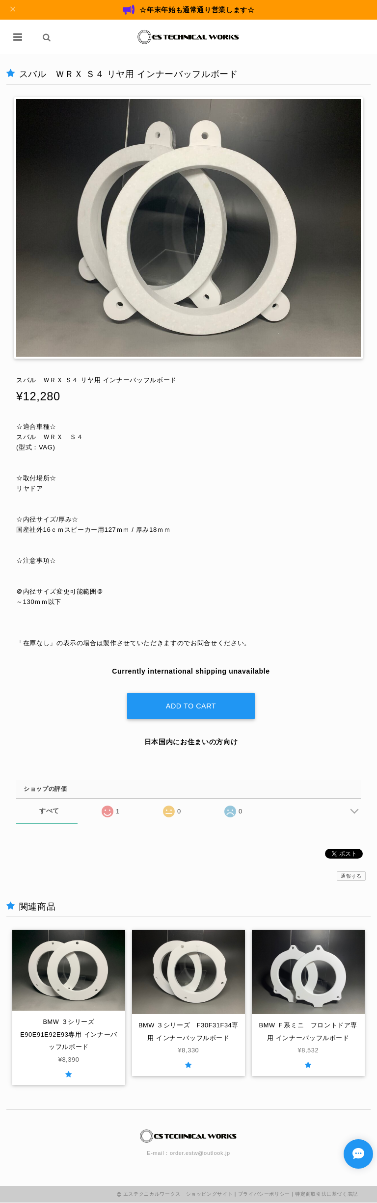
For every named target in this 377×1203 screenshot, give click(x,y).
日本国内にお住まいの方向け (191, 741)
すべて (49, 810)
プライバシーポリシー (264, 1194)
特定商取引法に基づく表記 (326, 1194)
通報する (351, 875)
